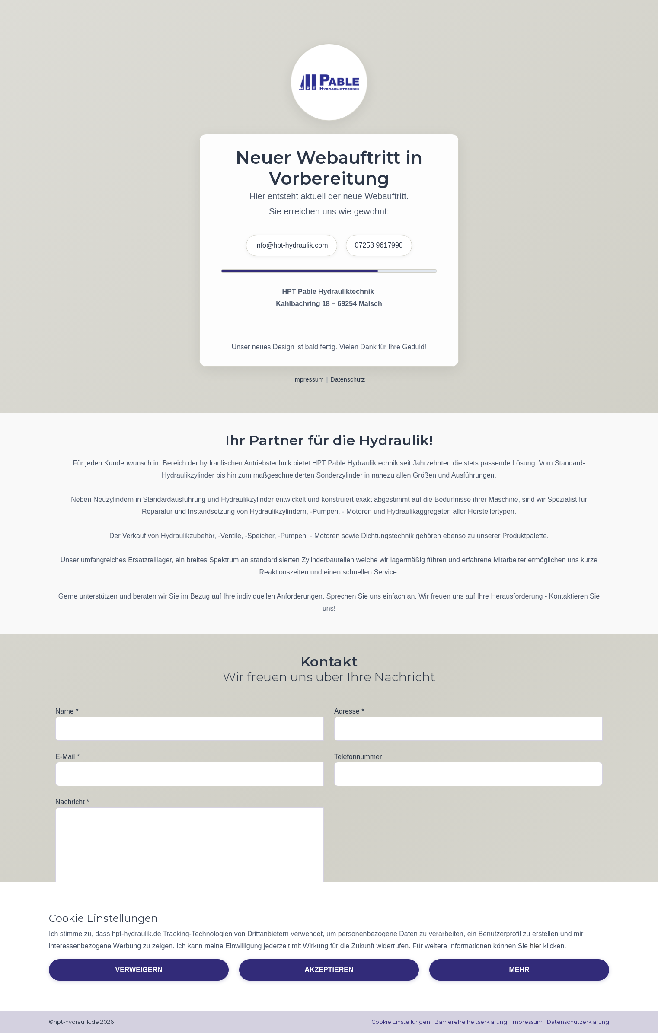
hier (535, 946)
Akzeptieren (329, 969)
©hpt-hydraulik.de (74, 1022)
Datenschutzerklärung (577, 1022)
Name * (66, 711)
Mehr (519, 969)
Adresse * (349, 711)
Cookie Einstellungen (399, 1022)
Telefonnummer (358, 756)
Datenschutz (347, 379)
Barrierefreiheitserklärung (469, 1022)
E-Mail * (67, 756)
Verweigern (138, 969)
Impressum (308, 379)
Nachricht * (72, 802)
